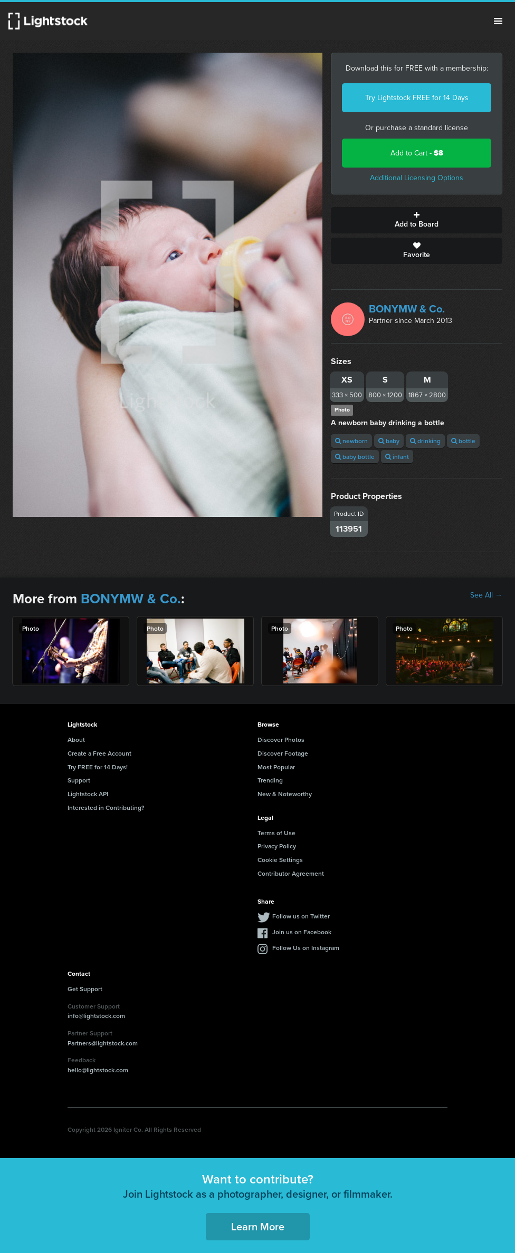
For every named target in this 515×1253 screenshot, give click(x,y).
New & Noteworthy (285, 793)
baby (388, 440)
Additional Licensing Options (416, 177)
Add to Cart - (416, 153)
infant (397, 456)
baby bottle (355, 456)
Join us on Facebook (301, 931)
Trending (270, 780)
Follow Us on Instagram (305, 947)
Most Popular (276, 766)
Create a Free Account (99, 753)
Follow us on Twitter (301, 916)
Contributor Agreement (291, 873)
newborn (351, 440)
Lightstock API (88, 793)
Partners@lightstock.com (103, 1043)
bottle (463, 440)
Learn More (257, 1226)
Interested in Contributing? (106, 807)
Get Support (85, 988)
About (76, 739)
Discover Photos (281, 739)
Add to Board (417, 220)
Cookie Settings (280, 859)
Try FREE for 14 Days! (98, 766)
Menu (498, 21)
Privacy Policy (277, 845)
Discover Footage (283, 753)
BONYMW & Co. (407, 309)
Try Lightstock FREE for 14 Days (417, 97)
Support (79, 780)
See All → (486, 595)
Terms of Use (276, 832)
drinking (425, 440)
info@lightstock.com (96, 1015)
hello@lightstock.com (98, 1069)
